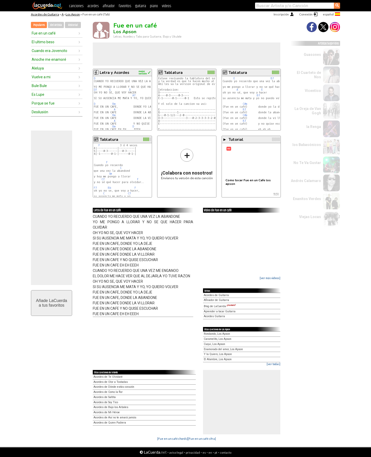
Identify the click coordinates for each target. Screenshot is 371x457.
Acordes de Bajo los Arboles (111, 407)
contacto (225, 452)
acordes (93, 6)
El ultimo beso (43, 42)
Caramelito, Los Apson (217, 339)
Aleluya (38, 68)
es (204, 452)
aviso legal (176, 452)
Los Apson (73, 14)
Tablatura (173, 72)
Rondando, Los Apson (217, 333)
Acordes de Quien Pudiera (110, 422)
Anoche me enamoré (49, 59)
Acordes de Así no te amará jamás (115, 417)
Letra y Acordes (114, 72)
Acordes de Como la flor (108, 392)
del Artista (56, 25)
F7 (95, 187)
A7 (134, 95)
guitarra (140, 6)
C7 (103, 179)
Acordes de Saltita (105, 397)
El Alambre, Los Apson (218, 359)
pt (216, 452)
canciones (76, 6)
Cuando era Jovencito (49, 51)
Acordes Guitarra (214, 316)
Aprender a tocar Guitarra (219, 311)
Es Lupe (38, 94)
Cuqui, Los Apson (214, 344)
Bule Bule (39, 86)
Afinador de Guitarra (216, 300)
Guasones (312, 55)
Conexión (306, 14)
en (210, 452)
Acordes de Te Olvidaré (108, 376)
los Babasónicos (306, 145)
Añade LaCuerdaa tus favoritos (51, 302)
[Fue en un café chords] (172, 438)
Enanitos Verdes (307, 199)
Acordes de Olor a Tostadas (111, 382)
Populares (39, 25)
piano (154, 6)
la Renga (313, 127)
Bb (109, 187)
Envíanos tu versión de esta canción (187, 164)
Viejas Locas (310, 217)
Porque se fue (43, 103)
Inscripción (281, 14)
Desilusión (40, 112)
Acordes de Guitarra (45, 14)
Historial (73, 25)
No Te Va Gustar (307, 163)
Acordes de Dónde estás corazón (114, 387)
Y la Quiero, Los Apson (218, 354)
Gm (110, 173)
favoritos (125, 6)
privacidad (193, 452)
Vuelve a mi (41, 77)
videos (166, 6)
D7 (95, 89)
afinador (109, 6)
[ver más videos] (270, 278)
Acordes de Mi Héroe (107, 412)
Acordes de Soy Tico (106, 402)
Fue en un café (44, 33)
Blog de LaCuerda (220, 306)
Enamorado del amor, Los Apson (223, 349)
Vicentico (313, 91)
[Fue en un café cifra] (202, 438)
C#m (245, 104)
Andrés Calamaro (306, 181)
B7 (272, 78)
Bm (113, 104)
